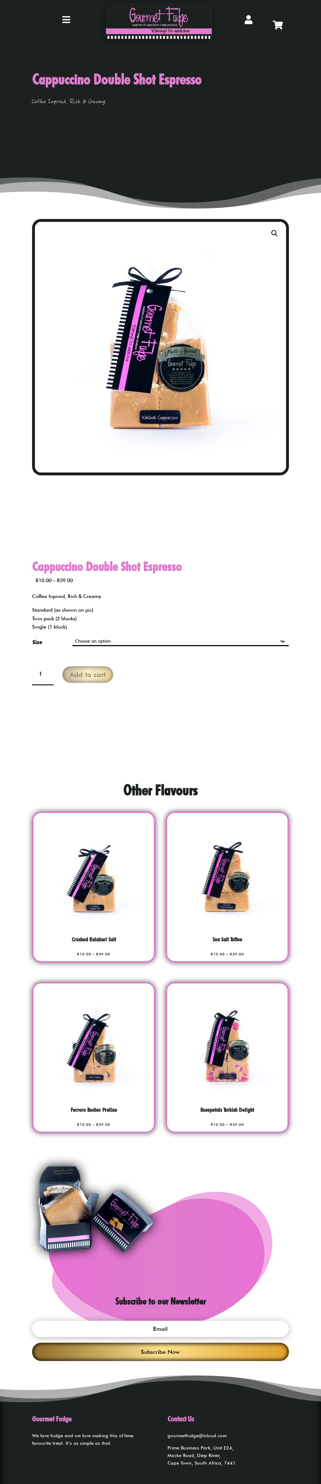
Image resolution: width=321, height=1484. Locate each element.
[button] (274, 233)
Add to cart (88, 674)
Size (37, 642)
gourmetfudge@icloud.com (197, 1435)
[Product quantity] (43, 674)
